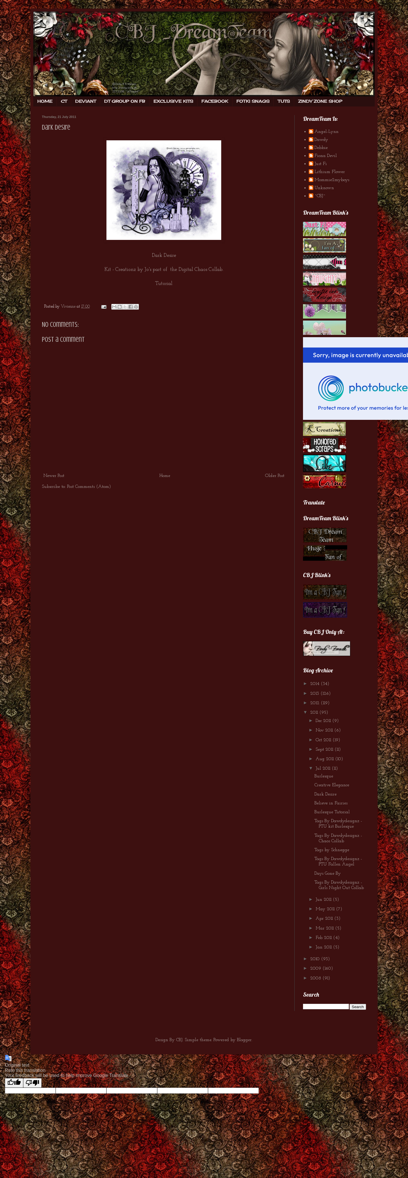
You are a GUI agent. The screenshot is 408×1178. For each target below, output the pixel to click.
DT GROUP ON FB (124, 101)
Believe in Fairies (330, 803)
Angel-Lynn (326, 131)
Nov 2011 (325, 730)
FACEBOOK (214, 101)
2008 (316, 978)
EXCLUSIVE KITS (173, 101)
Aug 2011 (325, 759)
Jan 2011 (324, 947)
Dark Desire (325, 794)
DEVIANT (85, 101)
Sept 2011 (325, 749)
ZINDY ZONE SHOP (320, 101)
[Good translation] (14, 1083)
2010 (315, 959)
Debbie (321, 147)
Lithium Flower (329, 172)
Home (164, 475)
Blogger (244, 1040)
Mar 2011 (325, 928)
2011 (314, 712)
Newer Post (53, 475)
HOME (45, 101)
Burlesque (323, 776)
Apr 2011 (325, 918)
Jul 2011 (324, 768)
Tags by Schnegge (331, 850)
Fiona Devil (325, 156)
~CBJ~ (319, 196)
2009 (316, 968)
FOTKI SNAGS (252, 101)
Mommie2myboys (331, 180)
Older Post (274, 475)
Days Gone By (327, 873)
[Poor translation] (32, 1083)
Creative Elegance (331, 785)
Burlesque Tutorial (332, 812)
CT (64, 101)
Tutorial (163, 283)
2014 (315, 684)
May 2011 (326, 909)
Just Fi (320, 164)
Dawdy (321, 139)
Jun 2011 (324, 899)
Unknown (324, 188)
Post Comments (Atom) (89, 486)
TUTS (284, 101)
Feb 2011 (324, 938)
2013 (315, 693)
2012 (315, 703)
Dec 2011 (324, 721)
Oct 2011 (324, 740)
